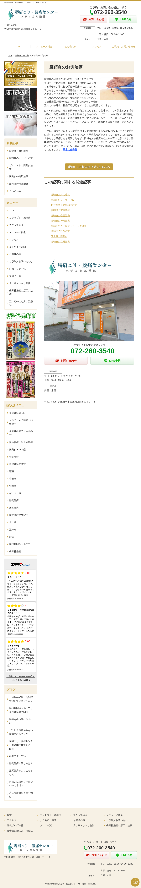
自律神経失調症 (17, 464)
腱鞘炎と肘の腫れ (60, 194)
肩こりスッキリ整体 (19, 283)
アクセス (97, 46)
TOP (17, 46)
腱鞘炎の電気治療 (60, 210)
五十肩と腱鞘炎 (59, 236)
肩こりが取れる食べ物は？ (21, 794)
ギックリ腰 (15, 493)
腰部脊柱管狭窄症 (18, 515)
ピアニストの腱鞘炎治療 (64, 205)
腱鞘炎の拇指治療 (60, 220)
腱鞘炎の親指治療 (60, 231)
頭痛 (11, 471)
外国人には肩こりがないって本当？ (21, 783)
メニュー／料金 (44, 46)
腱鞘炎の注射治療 (60, 241)
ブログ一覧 (15, 276)
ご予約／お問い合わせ (123, 46)
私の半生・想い (17, 756)
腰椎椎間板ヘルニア (19, 544)
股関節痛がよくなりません (21, 772)
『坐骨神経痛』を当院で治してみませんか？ (21, 699)
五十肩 (12, 529)
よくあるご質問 (17, 247)
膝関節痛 (14, 500)
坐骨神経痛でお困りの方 (21, 433)
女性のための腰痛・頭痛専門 (21, 422)
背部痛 (12, 478)
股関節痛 (14, 507)
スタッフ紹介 (16, 225)
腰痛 (11, 537)
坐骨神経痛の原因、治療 (21, 292)
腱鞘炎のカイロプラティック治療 (68, 226)
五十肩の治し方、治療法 (21, 303)
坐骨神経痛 (15, 551)
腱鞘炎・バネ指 (22, 55)
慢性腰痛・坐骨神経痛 (21, 442)
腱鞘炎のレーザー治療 (62, 200)
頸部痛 (12, 486)
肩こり (12, 522)
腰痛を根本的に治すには (21, 721)
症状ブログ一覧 (17, 269)
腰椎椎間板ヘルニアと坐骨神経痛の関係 (21, 710)
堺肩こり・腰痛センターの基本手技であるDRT (21, 745)
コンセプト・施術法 (19, 217)
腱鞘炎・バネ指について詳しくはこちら (89, 166)
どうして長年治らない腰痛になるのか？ (21, 732)
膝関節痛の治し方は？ (21, 763)
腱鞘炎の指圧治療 (60, 215)
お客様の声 (70, 46)
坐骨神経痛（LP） (19, 413)
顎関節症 (14, 457)
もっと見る (15, 191)
